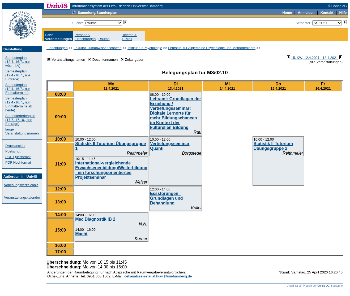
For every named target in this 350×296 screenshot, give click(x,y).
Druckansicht (15, 146)
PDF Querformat (18, 157)
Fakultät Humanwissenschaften (98, 48)
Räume (104, 39)
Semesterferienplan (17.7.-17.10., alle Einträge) (20, 120)
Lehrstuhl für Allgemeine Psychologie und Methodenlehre (211, 48)
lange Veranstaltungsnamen (22, 131)
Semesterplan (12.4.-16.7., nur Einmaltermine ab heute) (18, 104)
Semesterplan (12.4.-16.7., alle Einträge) (17, 75)
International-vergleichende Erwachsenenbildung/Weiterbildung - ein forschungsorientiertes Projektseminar (111, 170)
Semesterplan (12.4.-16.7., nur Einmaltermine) (17, 89)
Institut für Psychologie (144, 48)
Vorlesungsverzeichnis (21, 185)
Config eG (323, 285)
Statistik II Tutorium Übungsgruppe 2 (273, 146)
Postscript (12, 151)
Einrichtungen (57, 48)
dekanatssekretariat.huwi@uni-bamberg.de (158, 276)
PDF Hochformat (18, 162)
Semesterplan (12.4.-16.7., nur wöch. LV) (17, 62)
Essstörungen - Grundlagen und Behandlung (166, 198)
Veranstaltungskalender (22, 197)
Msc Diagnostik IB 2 (95, 219)
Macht (81, 234)
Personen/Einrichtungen (85, 37)
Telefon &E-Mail (129, 37)
